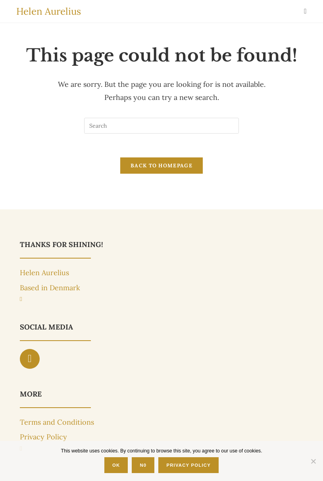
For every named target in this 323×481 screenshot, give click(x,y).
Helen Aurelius (48, 11)
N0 (143, 465)
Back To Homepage (161, 165)
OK (116, 465)
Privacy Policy (188, 465)
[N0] (313, 461)
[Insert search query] (161, 126)
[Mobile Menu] (305, 11)
